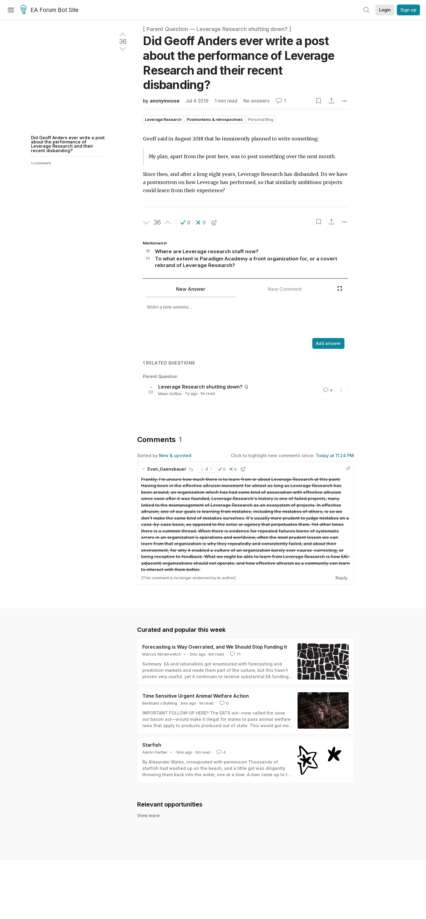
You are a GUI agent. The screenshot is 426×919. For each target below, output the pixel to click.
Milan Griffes (170, 393)
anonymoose (165, 101)
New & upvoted (175, 455)
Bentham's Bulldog (159, 703)
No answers (256, 101)
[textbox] (238, 318)
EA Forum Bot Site (49, 10)
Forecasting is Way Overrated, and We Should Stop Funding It (214, 647)
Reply (341, 577)
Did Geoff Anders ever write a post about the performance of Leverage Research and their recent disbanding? (68, 144)
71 (234, 654)
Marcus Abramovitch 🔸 (164, 654)
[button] (185, 222)
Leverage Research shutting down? (200, 387)
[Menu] (11, 10)
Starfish (151, 745)
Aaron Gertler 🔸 (157, 752)
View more (148, 815)
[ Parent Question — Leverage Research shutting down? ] (217, 29)
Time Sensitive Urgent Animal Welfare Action (195, 696)
